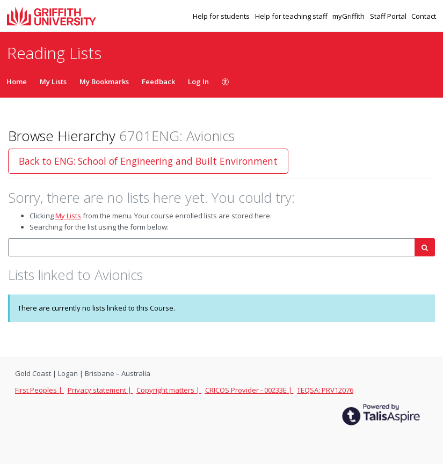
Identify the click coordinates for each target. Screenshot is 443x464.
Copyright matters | (168, 390)
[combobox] (211, 247)
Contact (423, 16)
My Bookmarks (104, 81)
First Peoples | (39, 390)
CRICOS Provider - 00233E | (249, 390)
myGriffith (349, 16)
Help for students (222, 16)
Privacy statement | (100, 390)
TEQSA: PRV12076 (325, 390)
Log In (198, 81)
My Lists (53, 81)
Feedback (158, 81)
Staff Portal (389, 16)
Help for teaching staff (292, 16)
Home (16, 81)
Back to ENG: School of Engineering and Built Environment (148, 160)
